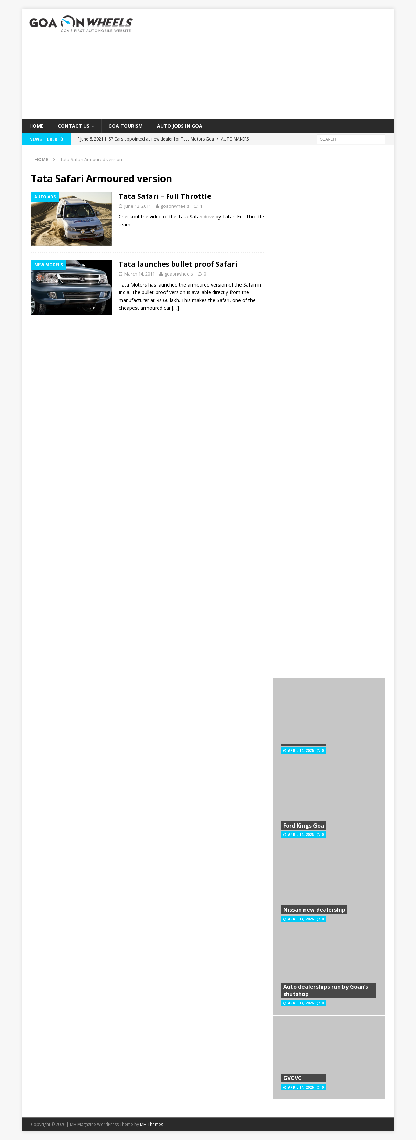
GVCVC (292, 1078)
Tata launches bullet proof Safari (178, 264)
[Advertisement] (268, 63)
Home (36, 126)
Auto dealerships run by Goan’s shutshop (325, 990)
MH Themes (151, 1124)
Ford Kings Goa (303, 825)
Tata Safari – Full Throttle (165, 196)
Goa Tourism (125, 126)
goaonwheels (175, 206)
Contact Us (73, 126)
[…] (175, 307)
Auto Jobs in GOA (179, 126)
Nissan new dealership (314, 909)
